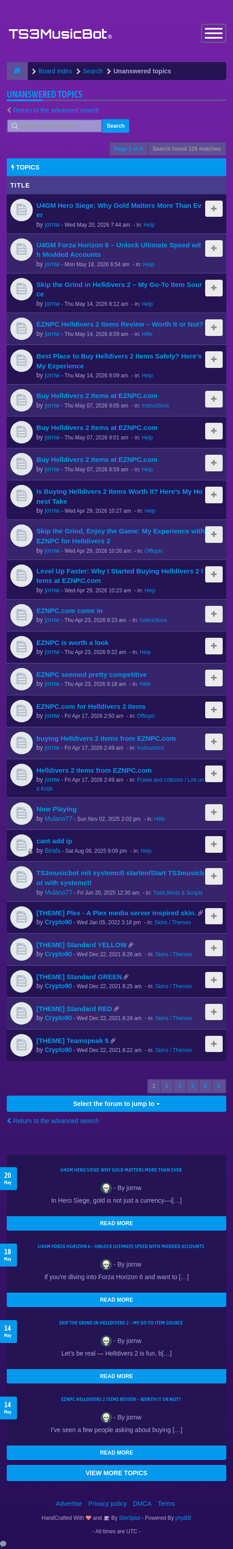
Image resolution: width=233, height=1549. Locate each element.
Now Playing (56, 809)
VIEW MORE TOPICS (116, 1473)
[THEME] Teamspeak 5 (72, 1040)
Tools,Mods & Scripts (178, 893)
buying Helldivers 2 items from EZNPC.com (106, 738)
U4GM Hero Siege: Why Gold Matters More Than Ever (121, 1170)
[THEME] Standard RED (74, 1008)
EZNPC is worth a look (72, 642)
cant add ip (54, 841)
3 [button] (179, 1086)
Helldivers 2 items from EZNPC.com (94, 770)
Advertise (69, 1503)
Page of (128, 149)
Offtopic (154, 551)
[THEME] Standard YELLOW (81, 945)
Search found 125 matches (187, 149)
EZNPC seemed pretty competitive (91, 674)
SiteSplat (129, 1518)
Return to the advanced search (56, 110)
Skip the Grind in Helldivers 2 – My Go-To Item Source (121, 1323)
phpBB (184, 1518)
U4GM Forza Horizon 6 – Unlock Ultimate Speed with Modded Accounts (121, 1246)
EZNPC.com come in (69, 610)
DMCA (142, 1503)
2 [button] (166, 1086)
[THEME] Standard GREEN (79, 976)
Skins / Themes (172, 923)
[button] (218, 1086)
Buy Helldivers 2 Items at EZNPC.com (97, 396)
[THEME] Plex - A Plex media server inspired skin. (116, 913)
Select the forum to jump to (116, 1103)
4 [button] (192, 1086)
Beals (53, 851)
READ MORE (116, 1223)
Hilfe (147, 334)
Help (149, 225)
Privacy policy (107, 1503)
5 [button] (205, 1086)
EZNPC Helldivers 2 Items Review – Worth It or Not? (119, 324)
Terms (166, 1503)
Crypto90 (58, 922)
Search (116, 126)
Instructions (155, 406)
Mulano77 (59, 819)
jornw (52, 224)
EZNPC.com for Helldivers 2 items (91, 706)
